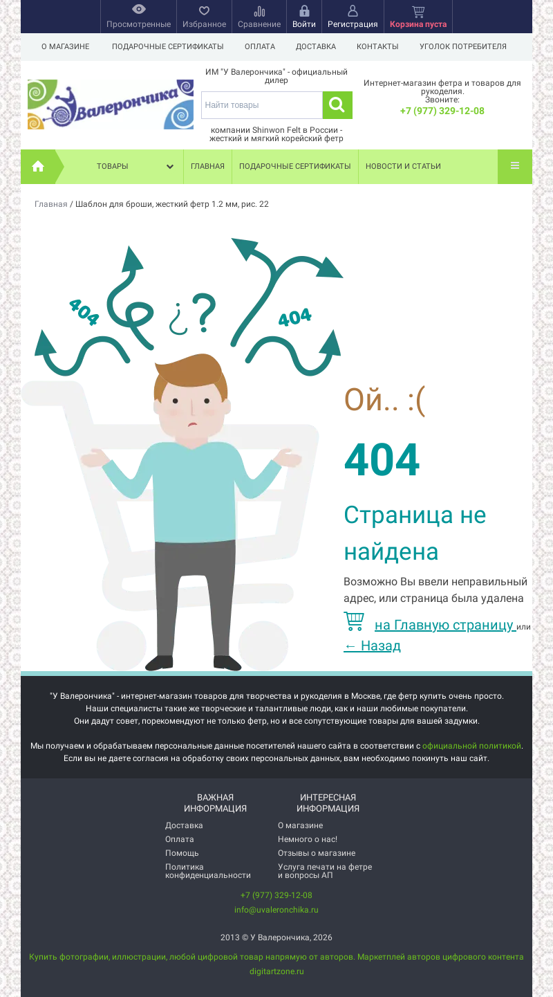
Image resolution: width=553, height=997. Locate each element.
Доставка (320, 46)
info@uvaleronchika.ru (276, 910)
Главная (208, 166)
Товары (137, 167)
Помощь (182, 853)
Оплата (262, 46)
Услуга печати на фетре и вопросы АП (325, 871)
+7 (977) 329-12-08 (442, 110)
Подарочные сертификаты (168, 46)
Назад (372, 645)
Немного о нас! (307, 839)
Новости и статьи (403, 166)
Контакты (384, 46)
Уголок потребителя (471, 46)
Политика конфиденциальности (208, 871)
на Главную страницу (430, 624)
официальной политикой (471, 746)
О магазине (65, 46)
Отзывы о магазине (316, 853)
